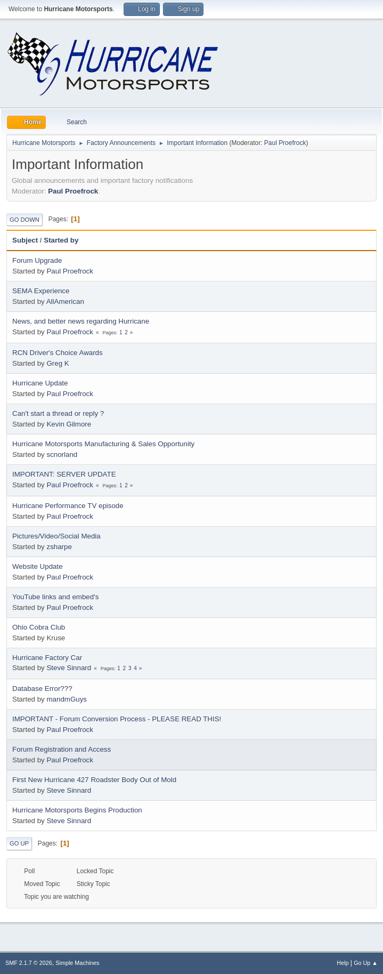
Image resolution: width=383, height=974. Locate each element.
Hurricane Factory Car (47, 658)
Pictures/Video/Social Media (56, 536)
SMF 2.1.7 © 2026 (28, 963)
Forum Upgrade (37, 260)
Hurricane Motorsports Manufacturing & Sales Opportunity (103, 444)
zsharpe (58, 547)
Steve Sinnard (68, 668)
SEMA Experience (40, 291)
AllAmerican (65, 301)
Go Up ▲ (366, 963)
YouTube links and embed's (55, 597)
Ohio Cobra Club (38, 627)
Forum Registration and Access (61, 749)
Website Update (37, 566)
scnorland (61, 454)
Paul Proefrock (285, 143)
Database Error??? (42, 689)
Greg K (57, 363)
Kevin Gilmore (68, 424)
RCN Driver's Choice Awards (57, 353)
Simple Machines (77, 963)
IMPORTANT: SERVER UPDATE (64, 474)
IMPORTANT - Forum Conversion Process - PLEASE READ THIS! (116, 719)
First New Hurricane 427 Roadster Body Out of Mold (94, 780)
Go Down (24, 219)
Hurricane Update (40, 383)
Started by (61, 240)
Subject (25, 240)
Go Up (19, 843)
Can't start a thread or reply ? (58, 413)
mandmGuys (66, 699)
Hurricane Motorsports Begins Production (77, 810)
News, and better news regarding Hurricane (80, 321)
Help (342, 963)
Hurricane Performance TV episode (68, 506)
